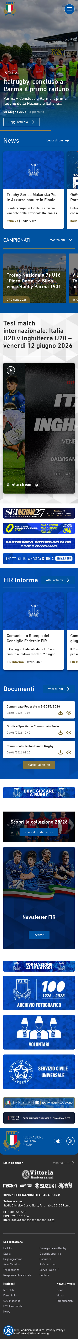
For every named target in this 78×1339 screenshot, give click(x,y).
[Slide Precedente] (5, 72)
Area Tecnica (11, 1264)
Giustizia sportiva (50, 1253)
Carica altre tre (39, 765)
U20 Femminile (12, 1306)
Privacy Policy (54, 1330)
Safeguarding (48, 1264)
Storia (7, 1253)
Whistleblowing (39, 1333)
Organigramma (12, 1259)
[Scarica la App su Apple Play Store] (58, 1141)
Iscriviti (39, 935)
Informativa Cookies (15, 1333)
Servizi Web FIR (49, 1269)
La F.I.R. (8, 1248)
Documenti (46, 1259)
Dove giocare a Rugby (53, 1248)
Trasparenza (11, 1269)
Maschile (9, 1290)
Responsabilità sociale (17, 1275)
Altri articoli (58, 580)
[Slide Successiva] (16, 72)
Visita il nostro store (39, 832)
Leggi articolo (22, 122)
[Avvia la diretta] (39, 370)
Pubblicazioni (65, 1300)
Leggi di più (58, 140)
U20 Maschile (11, 1300)
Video (60, 1295)
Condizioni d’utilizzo (32, 1330)
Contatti (44, 1275)
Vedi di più (59, 688)
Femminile (9, 1295)
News (6, 1311)
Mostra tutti (64, 1162)
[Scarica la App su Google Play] (70, 1141)
